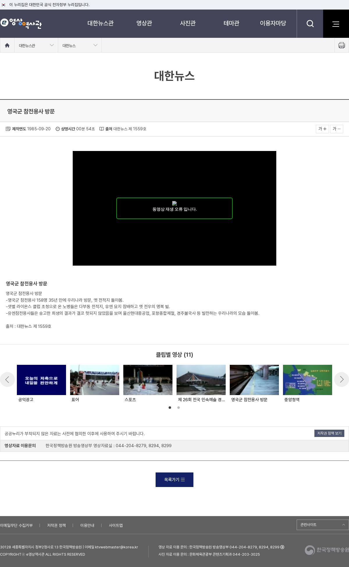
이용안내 (87, 525)
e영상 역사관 (21, 23)
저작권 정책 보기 (329, 433)
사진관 (188, 23)
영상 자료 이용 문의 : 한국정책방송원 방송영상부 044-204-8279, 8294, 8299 (219, 547)
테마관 (231, 23)
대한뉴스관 (101, 23)
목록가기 (174, 479)
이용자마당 (273, 23)
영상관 (144, 23)
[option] (41, 384)
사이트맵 (116, 525)
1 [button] (170, 408)
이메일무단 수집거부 (16, 525)
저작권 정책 (56, 525)
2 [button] (178, 408)
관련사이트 (308, 524)
